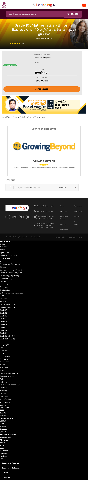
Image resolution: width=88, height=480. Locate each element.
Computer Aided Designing (11, 273)
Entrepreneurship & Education (12, 293)
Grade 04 (3, 319)
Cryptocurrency (6, 279)
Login (7, 477)
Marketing (4, 359)
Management (5, 356)
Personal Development (9, 376)
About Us (63, 211)
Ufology (3, 393)
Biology (3, 267)
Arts (1, 261)
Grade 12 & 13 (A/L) (7, 339)
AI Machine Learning (8, 256)
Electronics (4, 287)
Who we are (64, 229)
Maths (2, 365)
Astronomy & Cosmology (10, 264)
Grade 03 (3, 316)
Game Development (8, 304)
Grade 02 (3, 313)
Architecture (5, 258)
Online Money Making (9, 373)
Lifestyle (3, 350)
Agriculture (4, 253)
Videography (5, 402)
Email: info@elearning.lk (45, 206)
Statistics (3, 388)
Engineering (5, 290)
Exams (2, 296)
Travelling (3, 391)
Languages (4, 345)
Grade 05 (3, 322)
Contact (77, 216)
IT (0, 342)
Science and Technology (9, 385)
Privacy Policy (60, 237)
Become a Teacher (10, 463)
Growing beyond (44, 160)
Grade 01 (3, 310)
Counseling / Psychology (10, 276)
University (4, 396)
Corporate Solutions (11, 468)
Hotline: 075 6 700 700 (45, 211)
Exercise (3, 299)
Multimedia (4, 368)
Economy (4, 284)
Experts (3, 302)
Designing (4, 281)
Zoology (3, 405)
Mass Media (5, 362)
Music (2, 370)
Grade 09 (3, 333)
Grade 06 (3, 324)
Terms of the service (74, 237)
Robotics (3, 382)
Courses (62, 224)
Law (1, 347)
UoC (38, 237)
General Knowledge (8, 307)
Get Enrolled (42, 89)
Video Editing (5, 399)
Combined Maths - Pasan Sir (11, 270)
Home (62, 206)
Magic (2, 353)
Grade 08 (3, 330)
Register (7, 473)
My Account (78, 206)
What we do (78, 211)
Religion (3, 379)
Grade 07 (3, 327)
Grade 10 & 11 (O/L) (7, 336)
